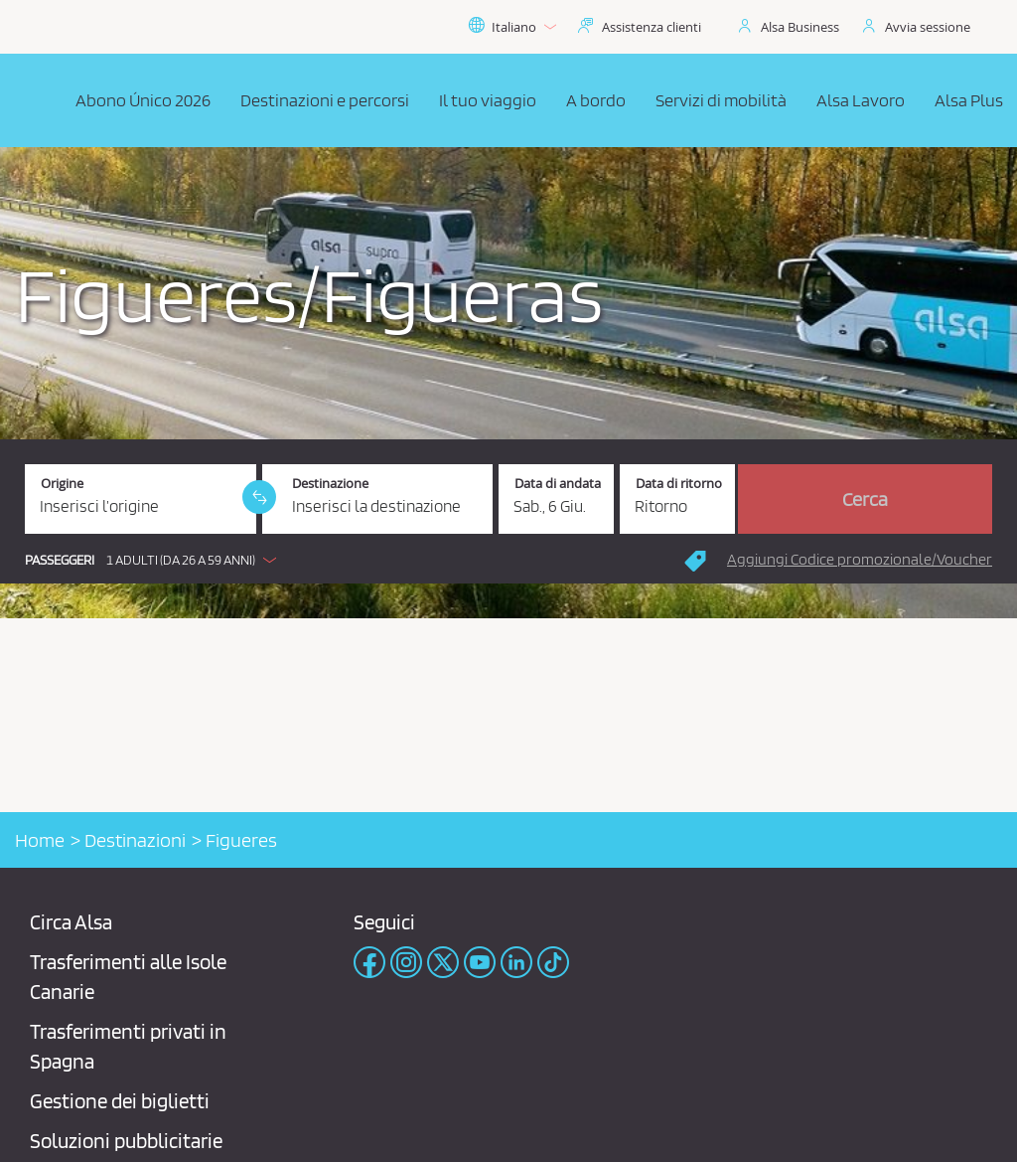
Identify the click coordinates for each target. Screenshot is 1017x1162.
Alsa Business (800, 27)
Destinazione (330, 483)
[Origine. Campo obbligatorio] (140, 499)
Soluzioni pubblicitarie (126, 1140)
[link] (259, 497)
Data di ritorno (679, 483)
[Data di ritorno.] (677, 499)
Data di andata (557, 483)
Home (40, 840)
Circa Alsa (71, 922)
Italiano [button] (512, 27)
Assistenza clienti (651, 27)
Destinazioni (135, 840)
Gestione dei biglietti (120, 1100)
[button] (155, 560)
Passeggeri (59, 560)
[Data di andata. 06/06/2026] (556, 499)
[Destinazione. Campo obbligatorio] (378, 499)
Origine (62, 483)
